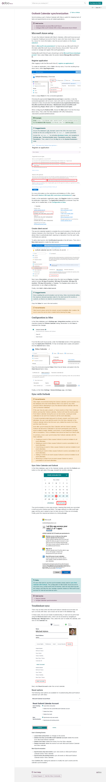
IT (92, 7)
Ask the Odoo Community (52, 776)
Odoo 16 (98, 7)
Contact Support (38, 776)
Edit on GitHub (75, 12)
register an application (65, 63)
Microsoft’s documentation (45, 46)
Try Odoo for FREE (95, 3)
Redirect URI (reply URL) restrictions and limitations (55, 195)
